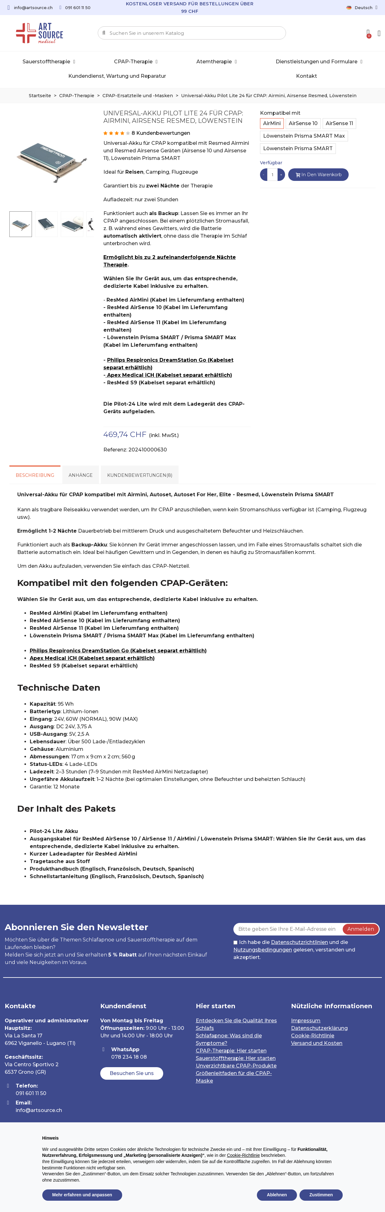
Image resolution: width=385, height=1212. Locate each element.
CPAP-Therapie (136, 61)
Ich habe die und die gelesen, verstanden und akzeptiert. (294, 949)
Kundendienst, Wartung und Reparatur (117, 76)
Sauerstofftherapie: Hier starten (236, 1058)
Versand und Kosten (316, 1043)
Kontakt (306, 76)
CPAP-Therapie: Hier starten (231, 1051)
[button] (131, 1073)
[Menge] (272, 174)
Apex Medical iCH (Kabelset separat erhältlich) (169, 375)
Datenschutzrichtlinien (299, 942)
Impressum (305, 1021)
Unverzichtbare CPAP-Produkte (236, 1066)
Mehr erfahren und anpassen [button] (82, 1194)
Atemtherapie (216, 61)
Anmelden (360, 929)
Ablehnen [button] (277, 1194)
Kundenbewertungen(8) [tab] (139, 475)
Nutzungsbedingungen (262, 950)
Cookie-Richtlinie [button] (243, 1155)
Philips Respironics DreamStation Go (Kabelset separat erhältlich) (118, 651)
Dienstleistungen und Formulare (319, 61)
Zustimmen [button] (321, 1194)
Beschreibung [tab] (35, 475)
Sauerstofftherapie (49, 61)
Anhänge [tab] (81, 475)
